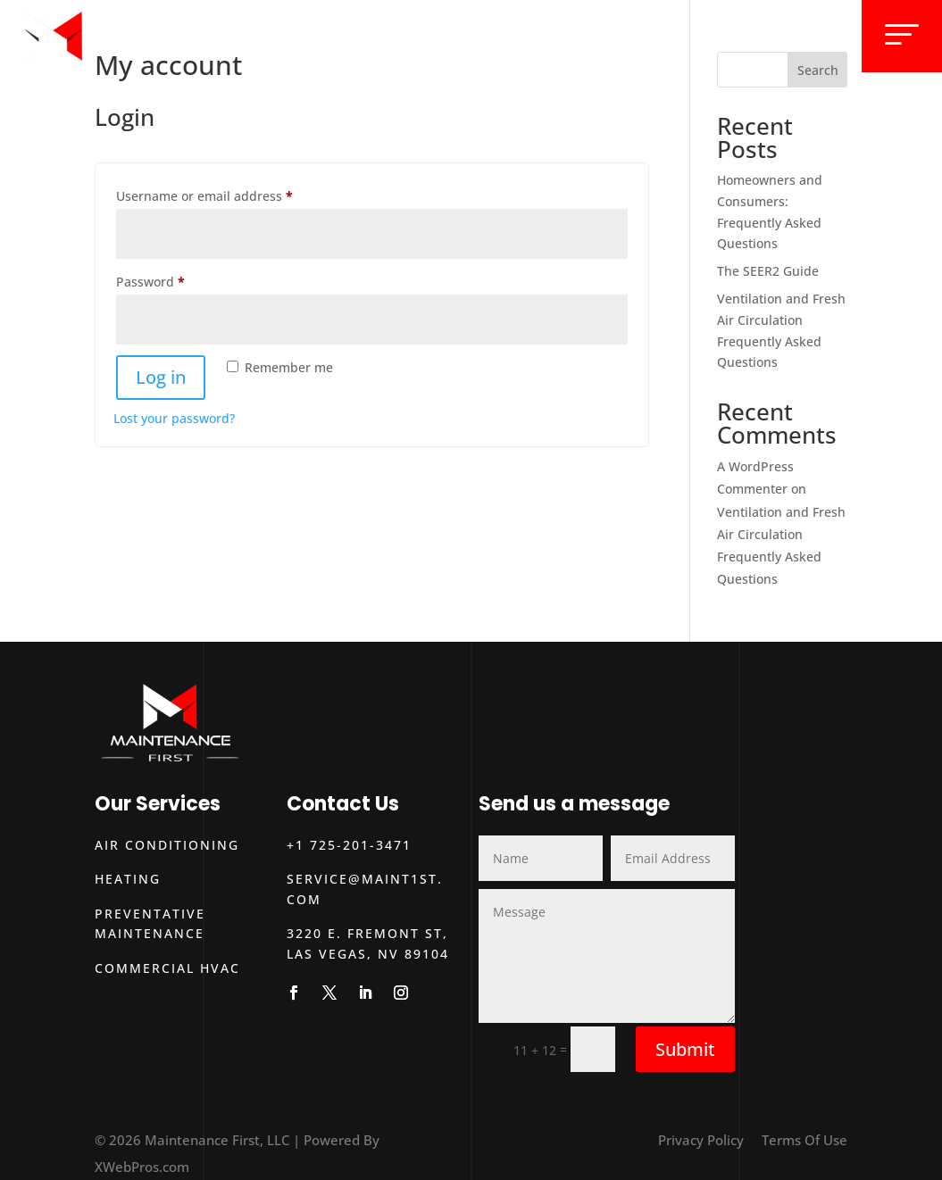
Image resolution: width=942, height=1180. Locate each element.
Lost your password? (174, 418)
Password (177, 280)
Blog (722, 34)
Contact (798, 34)
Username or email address (231, 194)
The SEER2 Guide (768, 270)
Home (503, 34)
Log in (161, 377)
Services (578, 34)
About (656, 34)
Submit (685, 1049)
